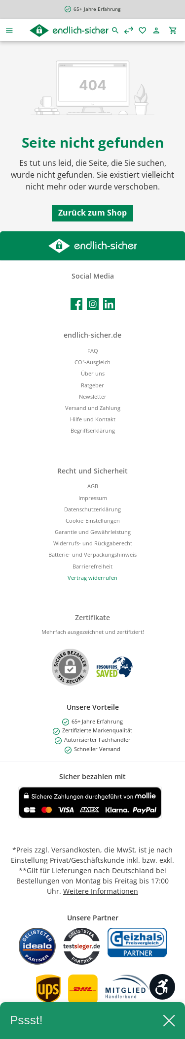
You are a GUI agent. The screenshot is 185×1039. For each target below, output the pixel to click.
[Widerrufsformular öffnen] (92, 577)
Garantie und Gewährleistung (93, 531)
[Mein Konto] (158, 30)
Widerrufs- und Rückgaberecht (92, 543)
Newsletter (93, 396)
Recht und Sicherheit (92, 470)
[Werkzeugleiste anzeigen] (162, 987)
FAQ (92, 350)
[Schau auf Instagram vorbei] (92, 304)
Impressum (92, 498)
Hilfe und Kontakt (92, 419)
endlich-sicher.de (92, 335)
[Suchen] (115, 30)
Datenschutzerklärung (92, 509)
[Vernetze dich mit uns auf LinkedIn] (109, 304)
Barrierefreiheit (92, 566)
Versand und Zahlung (92, 407)
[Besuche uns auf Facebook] (76, 304)
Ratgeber (92, 385)
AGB (92, 486)
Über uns (93, 373)
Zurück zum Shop (92, 212)
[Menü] (9, 30)
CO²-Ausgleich (92, 362)
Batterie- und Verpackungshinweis (92, 554)
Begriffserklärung (93, 430)
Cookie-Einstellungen (93, 520)
